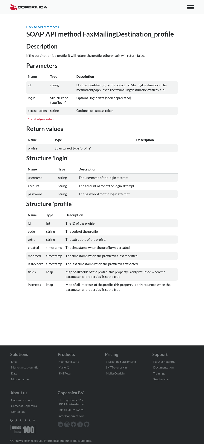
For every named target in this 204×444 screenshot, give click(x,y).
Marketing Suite (68, 361)
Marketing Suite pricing (121, 361)
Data (14, 373)
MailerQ (63, 367)
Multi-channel (20, 379)
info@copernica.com (71, 416)
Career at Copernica (24, 405)
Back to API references (42, 27)
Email (14, 361)
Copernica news (21, 400)
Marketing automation (25, 367)
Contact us (18, 411)
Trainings (159, 373)
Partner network (164, 361)
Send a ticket (161, 379)
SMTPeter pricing (117, 367)
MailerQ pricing (116, 373)
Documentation (163, 367)
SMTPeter (64, 373)
